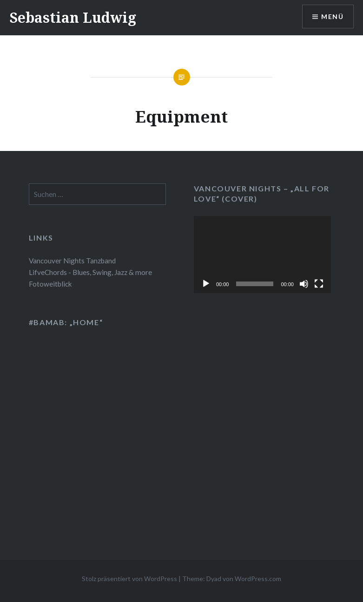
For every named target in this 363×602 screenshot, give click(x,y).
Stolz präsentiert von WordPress (129, 578)
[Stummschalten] (304, 283)
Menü (332, 16)
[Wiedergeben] (206, 283)
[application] (262, 254)
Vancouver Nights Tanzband (72, 260)
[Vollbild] (318, 283)
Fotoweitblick (50, 284)
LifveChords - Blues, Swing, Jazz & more (90, 272)
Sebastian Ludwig (72, 17)
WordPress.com (258, 578)
